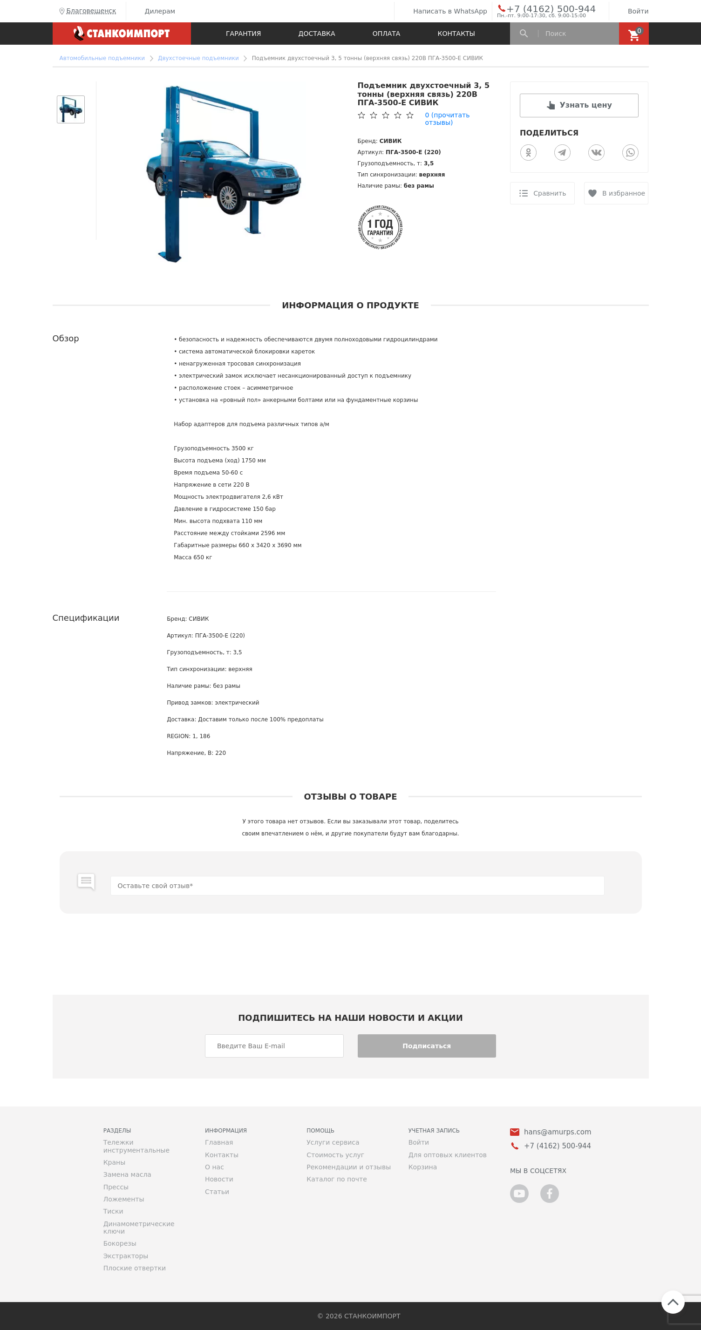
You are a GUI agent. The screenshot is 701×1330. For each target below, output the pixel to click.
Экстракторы (126, 1256)
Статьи (217, 1191)
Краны (114, 1162)
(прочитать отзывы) (447, 118)
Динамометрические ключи (139, 1227)
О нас (214, 1167)
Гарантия (243, 33)
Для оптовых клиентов (447, 1155)
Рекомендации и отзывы (348, 1167)
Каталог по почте (336, 1179)
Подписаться (426, 1046)
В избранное (623, 193)
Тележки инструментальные (136, 1146)
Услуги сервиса (332, 1142)
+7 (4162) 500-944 (542, 8)
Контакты (456, 33)
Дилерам (153, 11)
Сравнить (549, 193)
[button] (71, 86)
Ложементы (123, 1199)
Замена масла (127, 1174)
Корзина (422, 1167)
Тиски (113, 1211)
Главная (219, 1142)
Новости (219, 1179)
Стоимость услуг (335, 1155)
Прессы (116, 1187)
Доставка (317, 33)
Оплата (387, 33)
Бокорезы (119, 1243)
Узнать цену (585, 105)
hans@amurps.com (558, 1132)
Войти (631, 11)
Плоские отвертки (134, 1268)
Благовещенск (86, 11)
